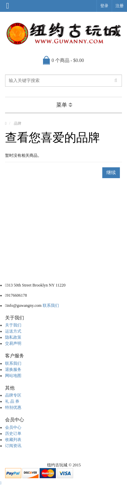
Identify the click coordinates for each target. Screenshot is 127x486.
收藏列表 (13, 439)
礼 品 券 (12, 401)
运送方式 (13, 331)
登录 (104, 5)
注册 (119, 5)
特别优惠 (13, 407)
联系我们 (51, 305)
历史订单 (13, 433)
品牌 (17, 123)
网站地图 (13, 375)
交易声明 (13, 343)
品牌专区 (13, 395)
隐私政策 (13, 337)
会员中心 (13, 427)
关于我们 (13, 325)
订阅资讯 (13, 445)
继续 (111, 172)
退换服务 (13, 369)
